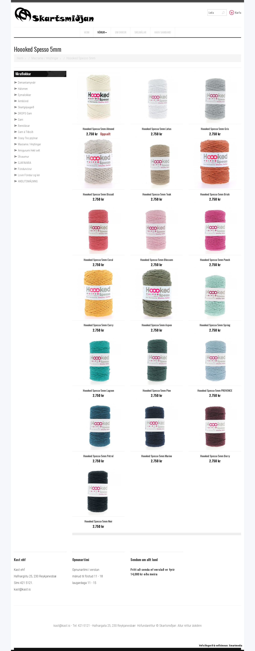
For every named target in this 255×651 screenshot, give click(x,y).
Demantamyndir (26, 82)
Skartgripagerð (26, 107)
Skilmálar (140, 32)
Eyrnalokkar (24, 95)
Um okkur (120, 32)
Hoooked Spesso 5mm (81, 58)
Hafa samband (162, 32)
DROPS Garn (25, 113)
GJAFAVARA (24, 162)
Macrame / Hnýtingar (44, 58)
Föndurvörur (25, 169)
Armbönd (23, 101)
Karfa (235, 12)
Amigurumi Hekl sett (29, 150)
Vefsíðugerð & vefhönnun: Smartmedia (220, 645)
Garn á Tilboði (25, 132)
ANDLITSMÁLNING (28, 181)
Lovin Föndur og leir (29, 175)
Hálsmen (23, 88)
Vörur (102, 32)
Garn (20, 119)
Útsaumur (23, 156)
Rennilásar (24, 125)
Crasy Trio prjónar (28, 138)
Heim (86, 32)
